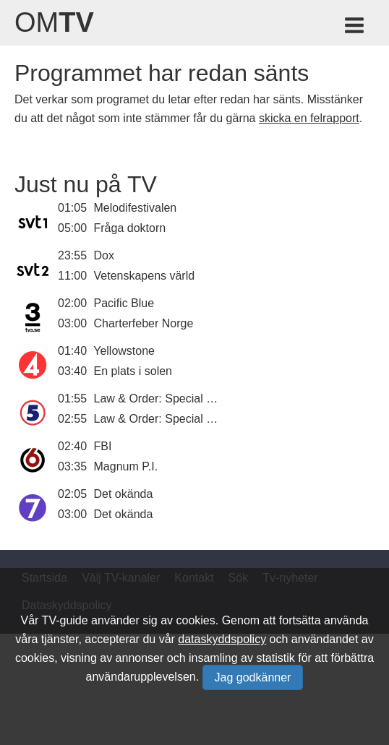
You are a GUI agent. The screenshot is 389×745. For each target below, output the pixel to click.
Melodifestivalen (135, 208)
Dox (104, 255)
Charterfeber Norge (144, 323)
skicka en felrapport (309, 118)
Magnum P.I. (126, 466)
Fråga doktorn (130, 228)
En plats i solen (133, 371)
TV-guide (65, 620)
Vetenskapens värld (144, 276)
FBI (103, 446)
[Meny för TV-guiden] (355, 28)
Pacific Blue (124, 303)
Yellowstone (124, 351)
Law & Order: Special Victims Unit (181, 398)
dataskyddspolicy (222, 639)
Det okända (123, 494)
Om (54, 22)
